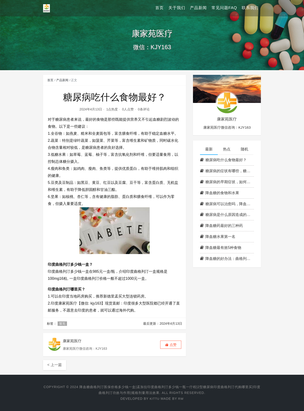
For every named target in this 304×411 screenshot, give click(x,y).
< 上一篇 (54, 365)
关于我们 (176, 8)
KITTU (154, 398)
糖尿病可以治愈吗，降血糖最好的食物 (227, 204)
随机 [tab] (244, 149)
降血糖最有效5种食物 (220, 248)
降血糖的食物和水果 (219, 193)
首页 (159, 8)
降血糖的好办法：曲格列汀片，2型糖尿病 (227, 259)
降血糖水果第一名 (217, 237)
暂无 (62, 323)
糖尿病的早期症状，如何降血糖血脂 (227, 182)
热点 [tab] (226, 149)
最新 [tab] (209, 149)
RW (181, 398)
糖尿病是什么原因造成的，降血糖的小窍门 (227, 215)
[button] (170, 345)
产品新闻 (198, 8)
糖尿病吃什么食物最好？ (223, 160)
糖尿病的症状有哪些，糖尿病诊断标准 (227, 171)
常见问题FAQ (224, 8)
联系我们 (250, 8)
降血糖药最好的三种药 (221, 226)
